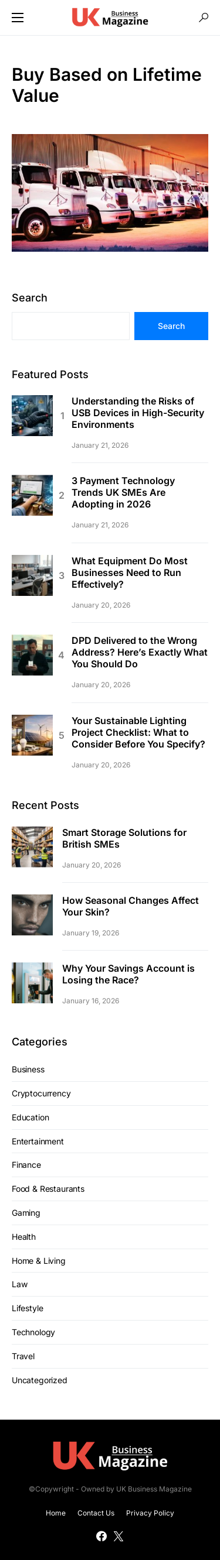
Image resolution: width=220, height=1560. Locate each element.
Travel (23, 1356)
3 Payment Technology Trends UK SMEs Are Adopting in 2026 (123, 492)
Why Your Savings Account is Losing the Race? (128, 974)
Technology (33, 1332)
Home (56, 1512)
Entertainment (38, 1141)
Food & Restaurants (48, 1189)
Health (24, 1237)
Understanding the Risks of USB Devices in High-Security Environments (138, 412)
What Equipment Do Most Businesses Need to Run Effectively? (130, 572)
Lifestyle (27, 1308)
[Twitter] (118, 1536)
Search (30, 298)
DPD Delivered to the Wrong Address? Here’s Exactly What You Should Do (140, 652)
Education (30, 1117)
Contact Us (95, 1512)
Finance (26, 1165)
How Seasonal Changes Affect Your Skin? (130, 906)
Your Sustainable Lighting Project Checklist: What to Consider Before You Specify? (138, 732)
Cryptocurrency (41, 1093)
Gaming (26, 1213)
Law (19, 1284)
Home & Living (39, 1261)
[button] (17, 17)
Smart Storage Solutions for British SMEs (124, 838)
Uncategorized (39, 1380)
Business (28, 1069)
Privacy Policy (150, 1512)
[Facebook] (101, 1536)
